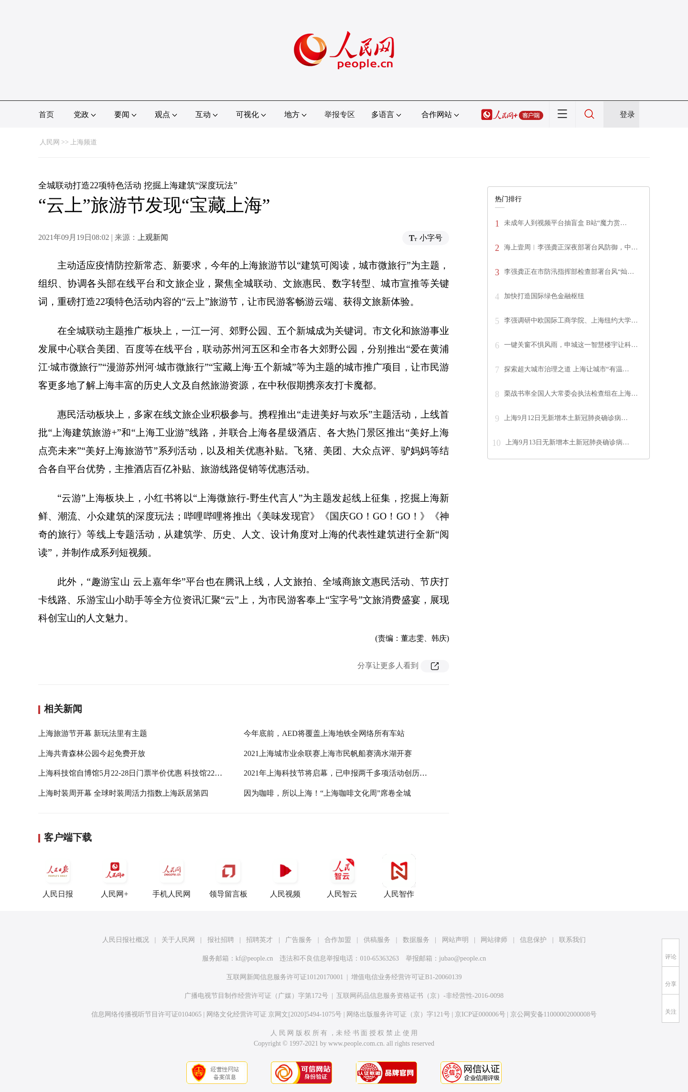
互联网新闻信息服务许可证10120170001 (285, 977)
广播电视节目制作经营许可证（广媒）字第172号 (256, 995)
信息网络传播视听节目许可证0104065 (146, 1014)
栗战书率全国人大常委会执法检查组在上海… (571, 393)
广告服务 (298, 939)
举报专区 (339, 114)
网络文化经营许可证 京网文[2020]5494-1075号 (274, 1014)
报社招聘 (220, 939)
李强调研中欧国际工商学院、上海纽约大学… (571, 320)
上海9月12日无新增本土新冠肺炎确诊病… (566, 418)
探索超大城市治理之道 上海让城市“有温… (566, 369)
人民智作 (399, 876)
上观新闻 (153, 237)
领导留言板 (228, 876)
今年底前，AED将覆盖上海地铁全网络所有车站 (324, 733)
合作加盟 (337, 939)
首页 (46, 114)
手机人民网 (171, 876)
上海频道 (83, 142)
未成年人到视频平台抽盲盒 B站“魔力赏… (565, 223)
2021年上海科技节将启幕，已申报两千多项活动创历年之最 (343, 773)
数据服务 (416, 939)
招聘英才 (259, 939)
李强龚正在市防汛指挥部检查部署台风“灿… (569, 271)
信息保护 (533, 939)
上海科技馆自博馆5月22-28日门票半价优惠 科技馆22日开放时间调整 (153, 773)
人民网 (50, 142)
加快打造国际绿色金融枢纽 (544, 296)
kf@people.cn (254, 958)
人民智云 (342, 876)
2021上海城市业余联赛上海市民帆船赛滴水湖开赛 (328, 753)
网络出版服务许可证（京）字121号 (398, 1014)
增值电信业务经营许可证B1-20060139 (406, 977)
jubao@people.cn (462, 958)
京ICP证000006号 (480, 1014)
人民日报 (58, 876)
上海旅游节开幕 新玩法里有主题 (92, 733)
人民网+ (114, 876)
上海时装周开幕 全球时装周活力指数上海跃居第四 (123, 793)
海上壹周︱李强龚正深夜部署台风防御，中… (571, 247)
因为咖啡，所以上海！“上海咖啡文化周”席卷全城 (327, 793)
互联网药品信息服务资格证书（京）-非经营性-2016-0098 (420, 995)
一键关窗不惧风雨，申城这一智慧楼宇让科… (571, 344)
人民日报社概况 (125, 939)
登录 (627, 114)
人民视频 (285, 876)
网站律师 (494, 939)
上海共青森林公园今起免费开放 (91, 753)
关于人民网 (178, 939)
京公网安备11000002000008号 (553, 1014)
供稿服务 (377, 939)
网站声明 (455, 939)
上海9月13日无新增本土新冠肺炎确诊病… (567, 442)
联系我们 (572, 939)
